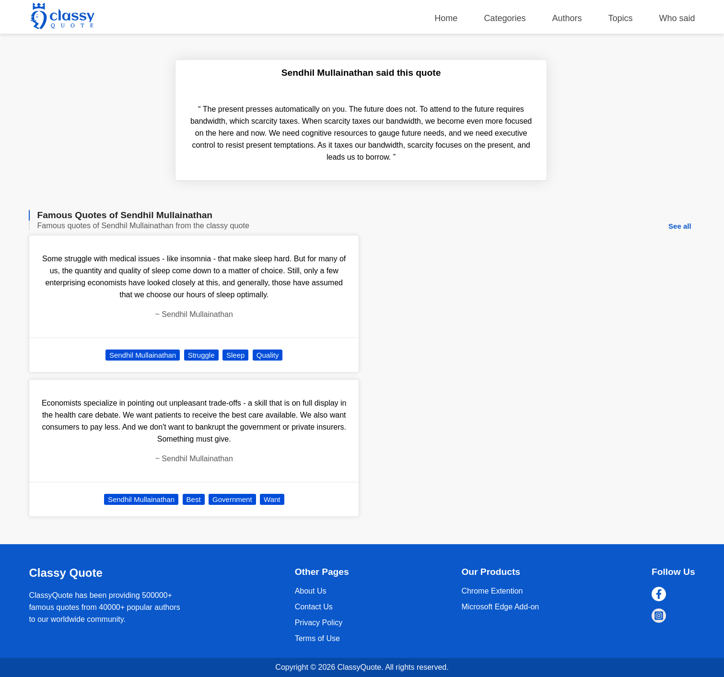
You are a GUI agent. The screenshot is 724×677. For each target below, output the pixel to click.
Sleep (235, 355)
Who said (677, 18)
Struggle (201, 355)
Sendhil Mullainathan (142, 355)
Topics (620, 18)
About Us (311, 591)
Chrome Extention (492, 591)
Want (272, 499)
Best (194, 499)
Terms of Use (317, 638)
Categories (504, 18)
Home (445, 18)
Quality (268, 355)
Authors (567, 18)
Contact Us (314, 607)
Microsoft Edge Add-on (500, 607)
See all (679, 226)
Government (232, 499)
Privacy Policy (319, 623)
